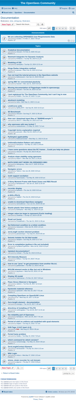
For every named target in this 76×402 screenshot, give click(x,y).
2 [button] (56, 28)
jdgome (18, 362)
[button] (49, 28)
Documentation (10, 17)
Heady (18, 336)
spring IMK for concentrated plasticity (24, 82)
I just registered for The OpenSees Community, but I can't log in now (37, 94)
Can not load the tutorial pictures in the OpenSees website (33, 75)
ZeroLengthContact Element (20, 347)
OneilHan (19, 215)
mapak (18, 323)
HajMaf (18, 197)
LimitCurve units (15, 106)
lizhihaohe (19, 209)
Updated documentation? (19, 251)
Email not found (14, 219)
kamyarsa (19, 144)
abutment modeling (16, 100)
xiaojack (19, 239)
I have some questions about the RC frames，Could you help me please (38, 149)
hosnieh (19, 84)
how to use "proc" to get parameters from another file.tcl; (32, 264)
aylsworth (19, 290)
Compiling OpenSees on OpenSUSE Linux (26, 295)
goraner (18, 70)
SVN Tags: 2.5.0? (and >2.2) (19, 327)
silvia (11, 21)
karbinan (19, 190)
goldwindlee (20, 265)
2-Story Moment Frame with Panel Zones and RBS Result (32, 182)
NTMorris (19, 58)
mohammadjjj (20, 342)
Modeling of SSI (14, 62)
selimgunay (18, 21)
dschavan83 (20, 348)
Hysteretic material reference (20, 289)
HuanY (18, 158)
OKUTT (18, 120)
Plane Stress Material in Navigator (22, 282)
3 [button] (59, 28)
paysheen (19, 271)
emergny (19, 304)
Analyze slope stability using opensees (24, 157)
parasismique (20, 234)
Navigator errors (15, 169)
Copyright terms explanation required (24, 130)
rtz (17, 297)
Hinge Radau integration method (22, 68)
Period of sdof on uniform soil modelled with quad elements (33, 322)
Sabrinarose (20, 278)
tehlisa (18, 259)
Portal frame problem (17, 334)
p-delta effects (14, 195)
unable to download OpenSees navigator (25, 202)
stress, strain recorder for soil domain (24, 360)
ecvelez (18, 38)
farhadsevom (20, 183)
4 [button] (62, 28)
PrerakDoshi (20, 221)
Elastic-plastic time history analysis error (25, 208)
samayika (19, 64)
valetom (19, 284)
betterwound (20, 77)
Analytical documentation (19, 50)
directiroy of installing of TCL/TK (22, 308)
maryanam (19, 227)
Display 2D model (15, 276)
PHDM (18, 96)
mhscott (19, 52)
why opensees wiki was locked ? (22, 124)
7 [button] (70, 28)
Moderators (26, 21)
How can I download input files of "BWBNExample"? (30, 118)
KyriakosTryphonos (22, 246)
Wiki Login (12, 353)
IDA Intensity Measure (17, 257)
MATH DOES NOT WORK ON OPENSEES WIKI (27, 162)
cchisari (18, 253)
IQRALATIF (20, 108)
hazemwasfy (20, 178)
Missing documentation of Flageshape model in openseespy (33, 88)
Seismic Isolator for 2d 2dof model (22, 238)
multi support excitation (18, 176)
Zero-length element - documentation (24, 302)
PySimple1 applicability (18, 137)
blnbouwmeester (21, 139)
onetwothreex (20, 126)
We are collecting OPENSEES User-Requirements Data (31, 37)
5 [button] (65, 28)
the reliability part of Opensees (21, 315)
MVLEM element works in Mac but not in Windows (29, 269)
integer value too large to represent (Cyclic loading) (30, 213)
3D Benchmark (14, 112)
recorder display (15, 188)
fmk (17, 329)
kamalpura (19, 316)
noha (18, 102)
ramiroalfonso (20, 204)
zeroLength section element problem (23, 232)
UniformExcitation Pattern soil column (24, 143)
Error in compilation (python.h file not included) (28, 244)
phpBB (31, 397)
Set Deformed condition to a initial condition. (27, 225)
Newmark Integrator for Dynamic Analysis (26, 57)
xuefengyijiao (20, 310)
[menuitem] (14, 8)
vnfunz (18, 355)
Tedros (18, 171)
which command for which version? (23, 340)
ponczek (19, 132)
